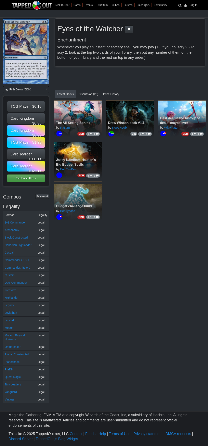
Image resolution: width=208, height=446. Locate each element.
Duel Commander (16, 282)
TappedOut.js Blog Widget (57, 439)
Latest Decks (65, 94)
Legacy (9, 305)
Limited (9, 320)
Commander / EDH (17, 260)
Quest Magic (13, 377)
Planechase (12, 362)
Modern (9, 327)
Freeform (10, 290)
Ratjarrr (65, 127)
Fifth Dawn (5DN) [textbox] (18, 89)
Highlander (11, 297)
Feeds (90, 434)
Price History (111, 94)
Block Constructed (16, 237)
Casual (9, 252)
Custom (9, 275)
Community (160, 5)
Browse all (42, 196)
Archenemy (12, 230)
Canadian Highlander (18, 245)
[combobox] (26, 89)
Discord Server (21, 439)
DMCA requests (178, 434)
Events (88, 5)
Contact (76, 434)
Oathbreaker (13, 346)
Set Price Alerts (26, 178)
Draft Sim (102, 5)
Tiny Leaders (13, 384)
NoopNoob (119, 127)
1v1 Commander (15, 222)
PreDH (9, 369)
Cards (77, 5)
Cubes (115, 5)
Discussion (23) (88, 94)
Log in (193, 5)
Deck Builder (61, 5)
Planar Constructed (17, 354)
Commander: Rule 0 (17, 267)
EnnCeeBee (68, 169)
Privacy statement (147, 434)
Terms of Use (119, 434)
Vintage (9, 399)
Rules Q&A (143, 5)
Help (102, 434)
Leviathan (11, 312)
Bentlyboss (67, 211)
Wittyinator (171, 127)
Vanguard (11, 392)
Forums (128, 5)
